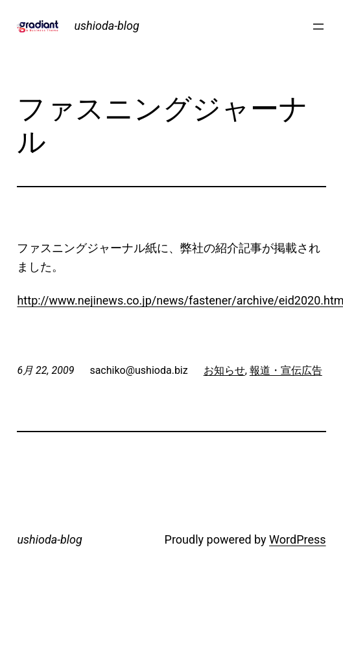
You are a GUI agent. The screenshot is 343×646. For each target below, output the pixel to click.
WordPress (297, 539)
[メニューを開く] (318, 26)
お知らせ (224, 370)
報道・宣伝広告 (286, 370)
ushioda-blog (106, 25)
